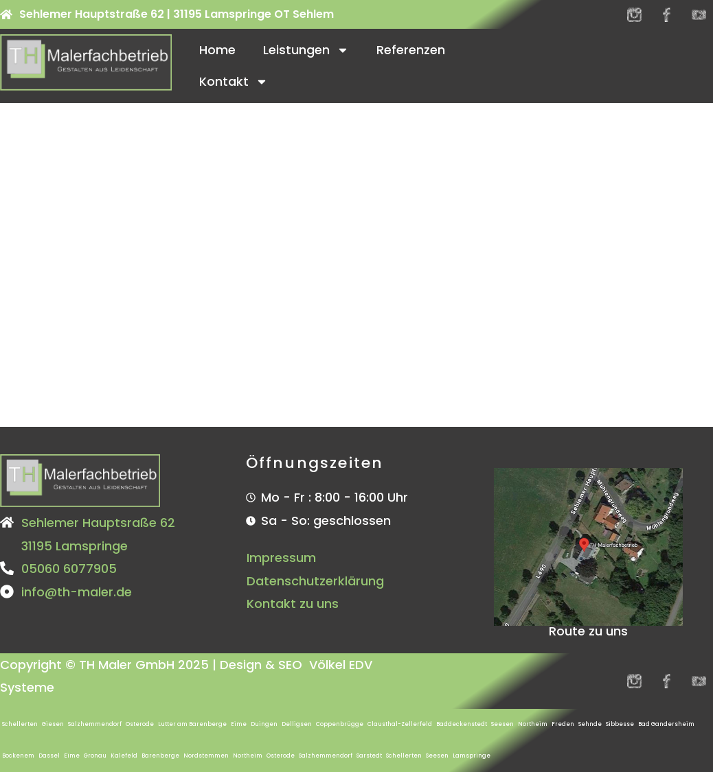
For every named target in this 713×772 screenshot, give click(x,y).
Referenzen (410, 49)
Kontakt (233, 82)
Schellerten (20, 724)
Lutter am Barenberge (192, 724)
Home (217, 49)
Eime (239, 724)
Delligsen (297, 724)
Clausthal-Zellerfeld (399, 724)
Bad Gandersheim (666, 724)
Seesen (502, 724)
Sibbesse (620, 724)
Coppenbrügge (339, 724)
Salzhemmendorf (95, 724)
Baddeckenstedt (461, 724)
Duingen (264, 724)
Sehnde (590, 724)
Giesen (53, 724)
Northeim (532, 724)
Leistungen (306, 50)
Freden (563, 724)
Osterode (140, 724)
